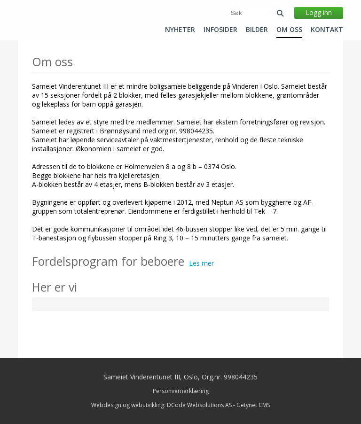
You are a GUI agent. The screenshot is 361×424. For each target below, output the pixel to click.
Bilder (257, 29)
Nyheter (180, 29)
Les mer (201, 263)
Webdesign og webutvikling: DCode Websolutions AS (161, 405)
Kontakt (327, 29)
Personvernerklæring (181, 391)
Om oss (289, 29)
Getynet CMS (253, 405)
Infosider (220, 29)
